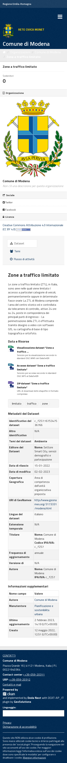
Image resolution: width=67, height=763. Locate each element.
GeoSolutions (22, 702)
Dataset (17, 243)
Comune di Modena (48, 52)
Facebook (9, 209)
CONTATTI (9, 655)
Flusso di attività (22, 259)
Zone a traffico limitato (23, 56)
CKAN (9, 694)
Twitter (8, 202)
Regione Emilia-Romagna (17, 4)
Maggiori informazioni (34, 757)
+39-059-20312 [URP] (19, 679)
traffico (31, 403)
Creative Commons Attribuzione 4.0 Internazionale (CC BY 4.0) (33, 227)
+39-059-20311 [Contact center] (34, 674)
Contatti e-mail (12, 684)
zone (45, 403)
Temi (15, 251)
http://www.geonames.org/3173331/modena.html (45, 504)
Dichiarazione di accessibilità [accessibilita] (19, 727)
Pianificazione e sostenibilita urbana (43, 610)
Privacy (7, 722)
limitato (16, 403)
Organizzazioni (20, 52)
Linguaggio (9, 707)
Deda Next (34, 698)
